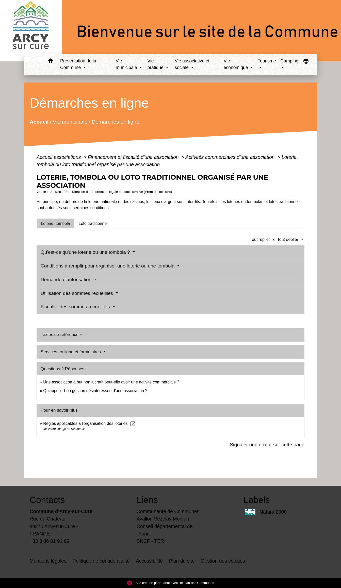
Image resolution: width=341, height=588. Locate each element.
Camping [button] (289, 60)
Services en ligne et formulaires (71, 351)
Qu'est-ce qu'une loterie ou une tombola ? (86, 252)
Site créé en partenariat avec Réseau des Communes (170, 583)
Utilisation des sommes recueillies (77, 293)
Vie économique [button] (236, 64)
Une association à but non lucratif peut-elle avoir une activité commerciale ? (111, 382)
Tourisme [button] (267, 60)
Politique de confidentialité (101, 561)
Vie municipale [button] (127, 64)
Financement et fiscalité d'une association (134, 157)
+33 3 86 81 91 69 (50, 541)
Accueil (39, 122)
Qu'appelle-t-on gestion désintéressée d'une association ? (95, 391)
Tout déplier (290, 239)
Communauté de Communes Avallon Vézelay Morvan (168, 515)
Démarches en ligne (115, 122)
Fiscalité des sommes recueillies (76, 306)
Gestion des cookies (223, 561)
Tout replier (263, 239)
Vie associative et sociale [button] (192, 64)
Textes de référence (59, 334)
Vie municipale (70, 122)
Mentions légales (48, 561)
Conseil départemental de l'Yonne (165, 530)
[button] (50, 61)
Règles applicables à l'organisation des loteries (89, 423)
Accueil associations (59, 157)
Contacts (47, 500)
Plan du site (181, 561)
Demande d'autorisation (67, 279)
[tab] (55, 223)
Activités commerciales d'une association (230, 157)
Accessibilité (149, 561)
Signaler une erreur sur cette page (267, 444)
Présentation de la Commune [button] (78, 64)
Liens (147, 500)
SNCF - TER (150, 541)
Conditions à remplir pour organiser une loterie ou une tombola (108, 265)
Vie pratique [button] (156, 64)
